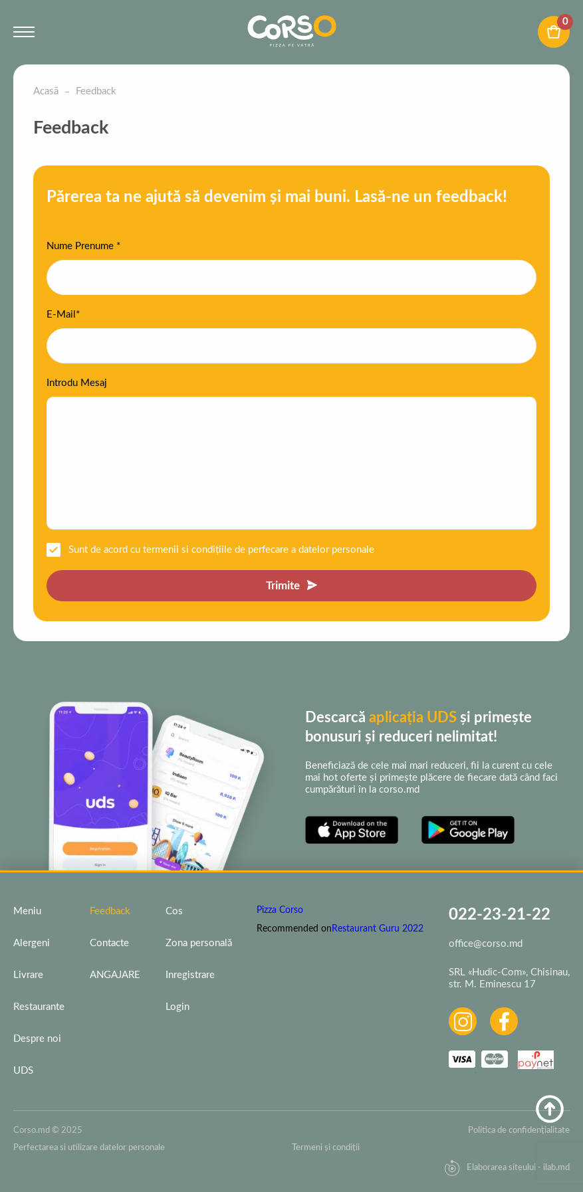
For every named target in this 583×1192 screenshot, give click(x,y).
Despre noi (37, 1039)
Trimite (283, 585)
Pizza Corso (280, 910)
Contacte (109, 943)
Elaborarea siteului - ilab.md (507, 1168)
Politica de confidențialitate (519, 1130)
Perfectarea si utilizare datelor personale (89, 1147)
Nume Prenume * (83, 246)
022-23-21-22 (499, 915)
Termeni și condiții (326, 1147)
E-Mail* (63, 315)
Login (177, 1007)
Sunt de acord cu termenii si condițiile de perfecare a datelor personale (221, 550)
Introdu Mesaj (77, 383)
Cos (174, 911)
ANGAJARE (115, 975)
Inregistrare (190, 975)
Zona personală (199, 943)
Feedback (110, 911)
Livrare (28, 975)
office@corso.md (486, 944)
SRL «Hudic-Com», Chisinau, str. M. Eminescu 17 (509, 978)
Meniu (27, 911)
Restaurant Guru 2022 (377, 929)
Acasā (45, 91)
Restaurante (38, 1007)
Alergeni (31, 943)
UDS (23, 1071)
